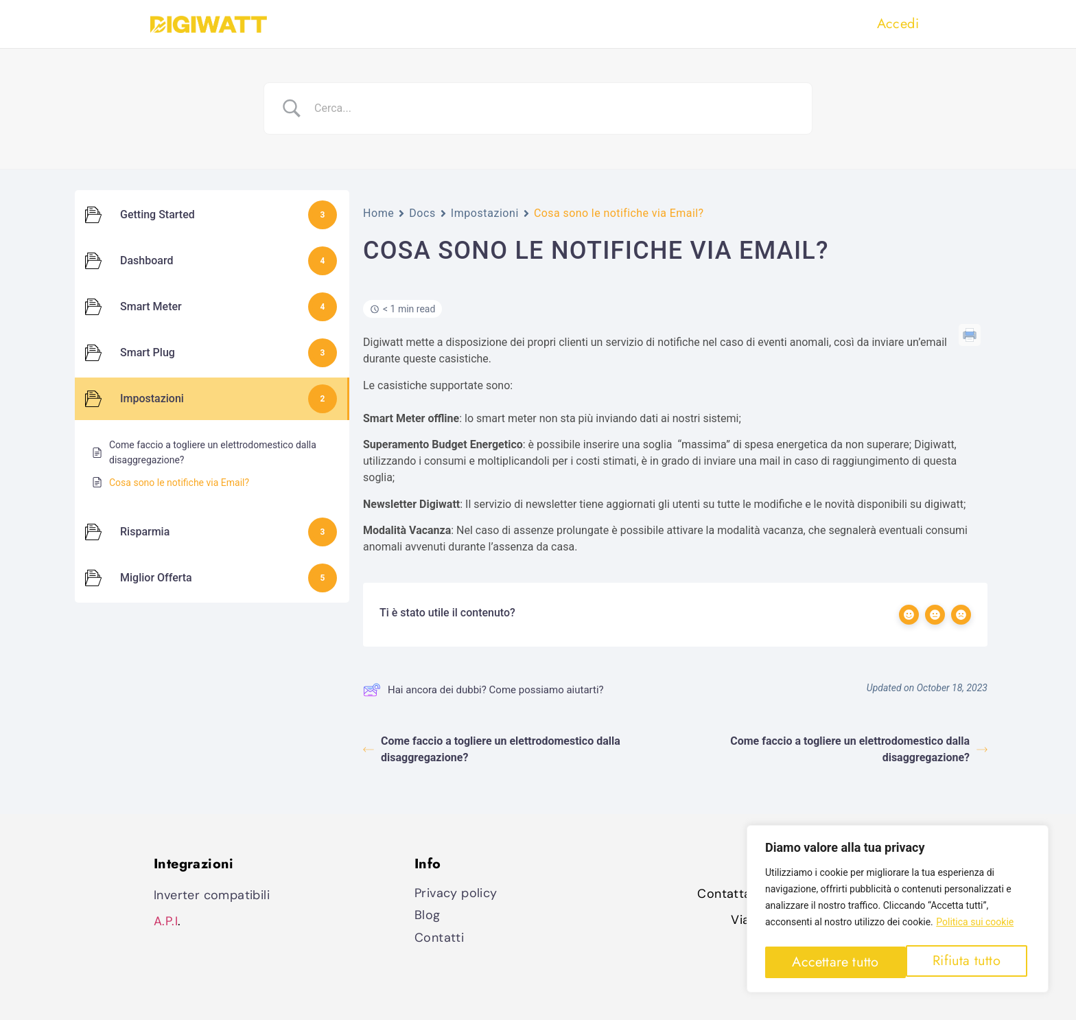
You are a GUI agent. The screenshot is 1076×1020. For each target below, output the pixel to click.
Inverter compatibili (212, 895)
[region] (898, 912)
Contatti (439, 937)
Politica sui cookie (975, 927)
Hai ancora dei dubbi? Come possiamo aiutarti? (483, 690)
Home (378, 213)
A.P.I (166, 921)
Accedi (898, 24)
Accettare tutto (960, 962)
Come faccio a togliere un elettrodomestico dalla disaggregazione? (491, 749)
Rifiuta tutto (825, 962)
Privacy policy (456, 893)
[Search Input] (555, 108)
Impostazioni (485, 213)
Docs (422, 213)
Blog (427, 915)
